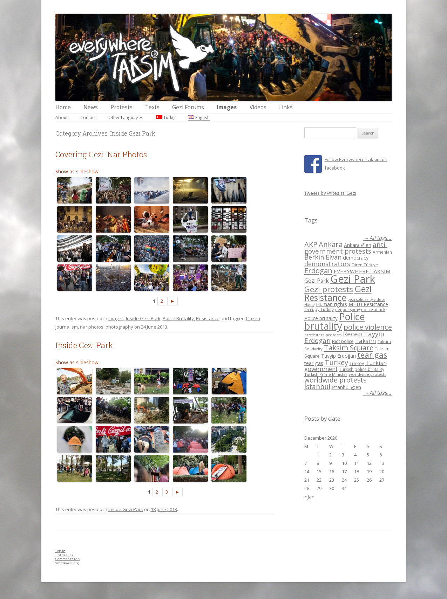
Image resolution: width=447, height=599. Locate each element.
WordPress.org (67, 563)
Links (286, 107)
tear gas (372, 355)
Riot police (343, 341)
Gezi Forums (188, 107)
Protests (121, 107)
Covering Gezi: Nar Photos (101, 154)
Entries (64, 555)
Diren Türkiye (365, 264)
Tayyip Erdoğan (338, 355)
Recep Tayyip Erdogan (344, 337)
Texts (152, 107)
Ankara (331, 244)
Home (63, 107)
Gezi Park (316, 280)
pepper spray (347, 309)
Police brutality (321, 318)
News (90, 107)
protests (333, 334)
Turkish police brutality (361, 369)
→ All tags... (377, 238)
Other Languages (125, 117)
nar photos (91, 327)
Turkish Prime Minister (325, 374)
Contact (88, 117)
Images (227, 107)
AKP (310, 244)
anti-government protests (345, 247)
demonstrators (327, 264)
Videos (258, 107)
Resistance (207, 318)
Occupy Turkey (319, 309)
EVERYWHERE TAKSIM (362, 271)
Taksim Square (348, 347)
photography (119, 327)
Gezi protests (328, 289)
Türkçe (166, 117)
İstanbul (317, 386)
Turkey (336, 362)
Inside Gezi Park (143, 318)
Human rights (331, 304)
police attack (373, 309)
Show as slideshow (77, 171)
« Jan (309, 497)
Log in (60, 551)
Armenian (382, 252)
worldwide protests (367, 374)
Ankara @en (357, 245)
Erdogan (318, 270)
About (61, 117)
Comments (67, 559)
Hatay (309, 304)
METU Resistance (368, 304)
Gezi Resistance (338, 293)
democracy (355, 257)
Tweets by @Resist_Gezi (330, 193)
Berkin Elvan (322, 257)
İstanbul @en (346, 387)
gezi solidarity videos (366, 299)
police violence (368, 327)
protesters (314, 334)
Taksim (365, 341)
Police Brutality (178, 318)
